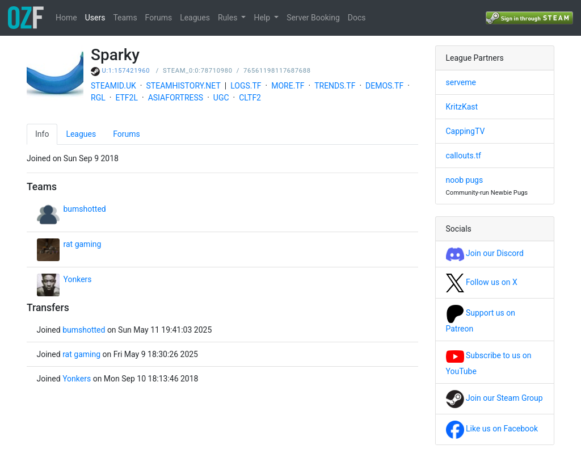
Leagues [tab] (81, 134)
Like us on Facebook (492, 428)
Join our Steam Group (494, 397)
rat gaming (83, 244)
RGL (98, 97)
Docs (357, 17)
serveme (461, 82)
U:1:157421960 (126, 70)
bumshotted (85, 208)
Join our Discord (485, 253)
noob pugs (464, 179)
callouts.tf (463, 155)
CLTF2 (250, 97)
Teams (125, 17)
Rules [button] (228, 17)
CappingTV (465, 131)
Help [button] (263, 17)
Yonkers (78, 279)
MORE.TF (287, 85)
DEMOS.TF (384, 85)
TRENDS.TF (334, 85)
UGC (221, 97)
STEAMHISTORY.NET (183, 85)
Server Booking (313, 17)
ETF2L (126, 97)
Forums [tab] (126, 134)
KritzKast (462, 106)
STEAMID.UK (113, 85)
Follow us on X (481, 282)
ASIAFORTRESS (176, 97)
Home (66, 17)
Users (95, 17)
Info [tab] (42, 134)
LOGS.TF (245, 85)
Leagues (195, 17)
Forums (158, 17)
